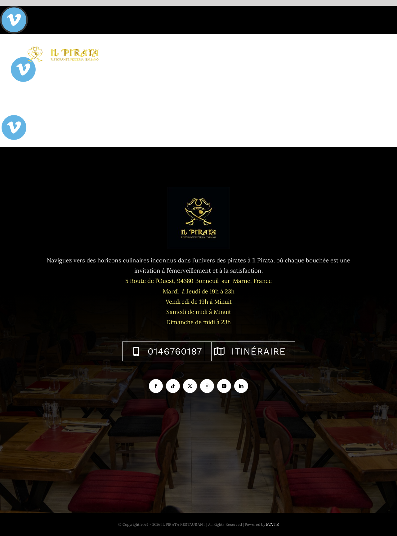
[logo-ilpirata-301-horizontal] (62, 45)
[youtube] (224, 386)
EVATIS (272, 524)
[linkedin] (241, 386)
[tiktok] (173, 386)
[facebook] (156, 386)
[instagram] (207, 386)
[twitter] (190, 386)
